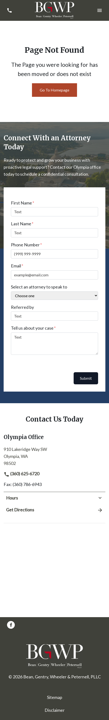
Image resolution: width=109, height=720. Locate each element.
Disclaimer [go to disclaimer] (55, 710)
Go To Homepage (54, 90)
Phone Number (25, 244)
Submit (86, 378)
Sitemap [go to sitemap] (54, 697)
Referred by (22, 307)
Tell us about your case (32, 328)
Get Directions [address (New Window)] (54, 509)
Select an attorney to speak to (39, 286)
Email (16, 265)
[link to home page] (55, 10)
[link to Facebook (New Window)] (11, 625)
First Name (21, 202)
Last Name (21, 223)
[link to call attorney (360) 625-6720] (9, 10)
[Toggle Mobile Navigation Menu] (99, 10)
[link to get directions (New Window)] (54, 455)
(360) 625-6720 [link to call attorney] (21, 473)
